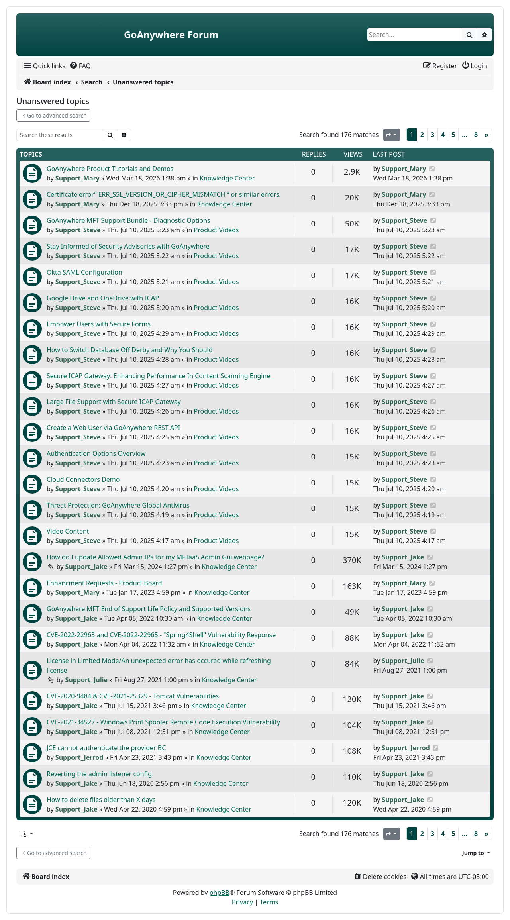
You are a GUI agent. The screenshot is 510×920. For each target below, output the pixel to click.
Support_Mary (77, 178)
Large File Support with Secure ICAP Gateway (114, 401)
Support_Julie (86, 679)
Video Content (68, 531)
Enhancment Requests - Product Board (104, 583)
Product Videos (216, 230)
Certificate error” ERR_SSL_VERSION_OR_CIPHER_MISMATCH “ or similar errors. (164, 194)
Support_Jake (86, 566)
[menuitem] (44, 66)
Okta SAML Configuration (84, 272)
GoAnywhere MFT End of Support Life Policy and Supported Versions (149, 608)
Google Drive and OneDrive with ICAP (103, 298)
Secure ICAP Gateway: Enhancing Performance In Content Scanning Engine (158, 375)
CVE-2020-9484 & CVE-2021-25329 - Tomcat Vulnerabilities (133, 696)
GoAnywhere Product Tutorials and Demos (110, 168)
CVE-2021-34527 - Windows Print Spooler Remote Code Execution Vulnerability (163, 722)
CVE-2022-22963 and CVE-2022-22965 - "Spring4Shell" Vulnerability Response (161, 634)
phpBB (220, 892)
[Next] (486, 134)
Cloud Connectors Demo (83, 479)
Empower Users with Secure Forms (99, 324)
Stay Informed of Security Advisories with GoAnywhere (128, 246)
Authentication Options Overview (96, 453)
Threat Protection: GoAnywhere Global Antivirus (118, 505)
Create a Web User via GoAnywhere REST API (113, 427)
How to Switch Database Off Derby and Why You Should (130, 349)
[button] (26, 834)
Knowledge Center (227, 178)
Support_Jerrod (79, 757)
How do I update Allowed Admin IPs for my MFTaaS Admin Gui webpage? (155, 557)
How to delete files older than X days (101, 799)
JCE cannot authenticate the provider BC (106, 747)
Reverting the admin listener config (99, 773)
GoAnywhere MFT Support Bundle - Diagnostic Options (128, 220)
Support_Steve (78, 230)
